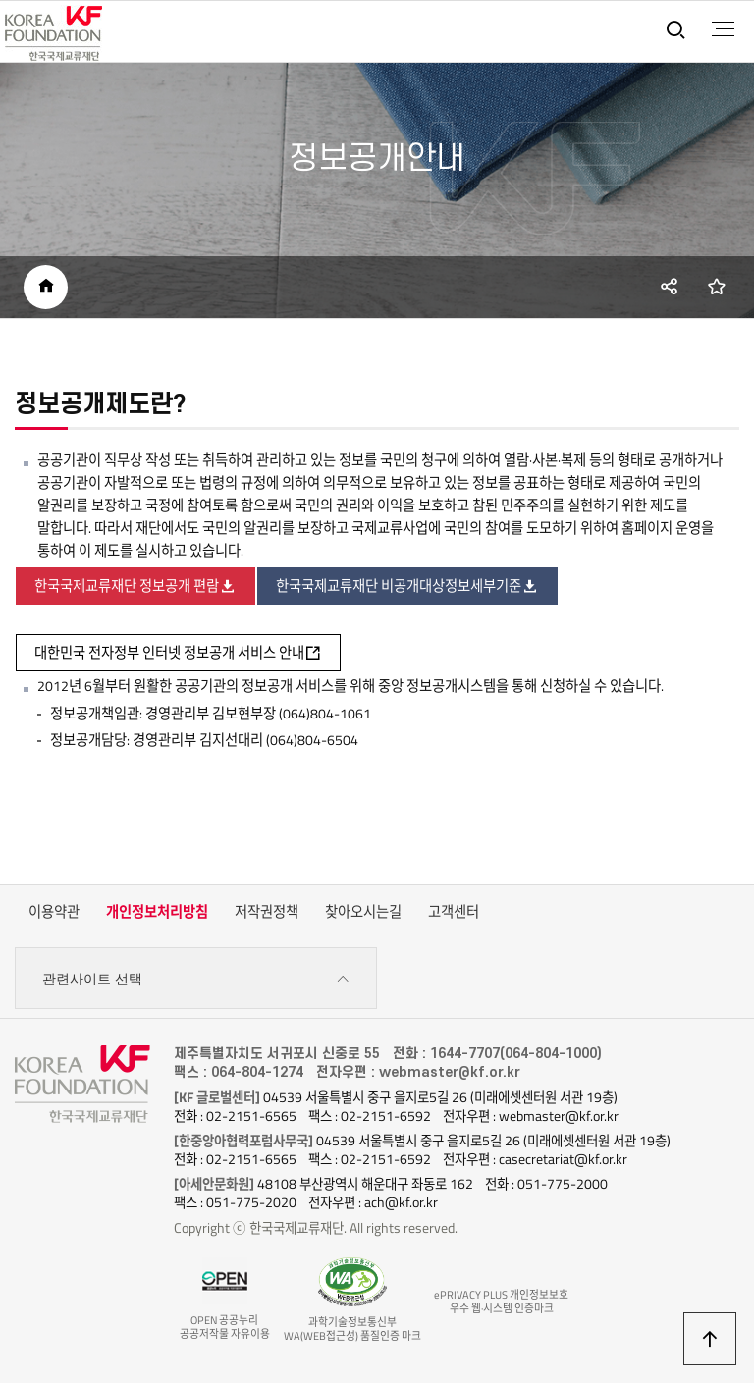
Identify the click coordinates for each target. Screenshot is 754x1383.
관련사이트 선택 (196, 979)
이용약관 (54, 912)
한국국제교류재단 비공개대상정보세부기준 (407, 586)
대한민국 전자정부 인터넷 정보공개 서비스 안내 (178, 653)
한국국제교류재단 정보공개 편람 (135, 586)
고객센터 (453, 912)
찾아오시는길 (363, 912)
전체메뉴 (723, 29)
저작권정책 (266, 912)
